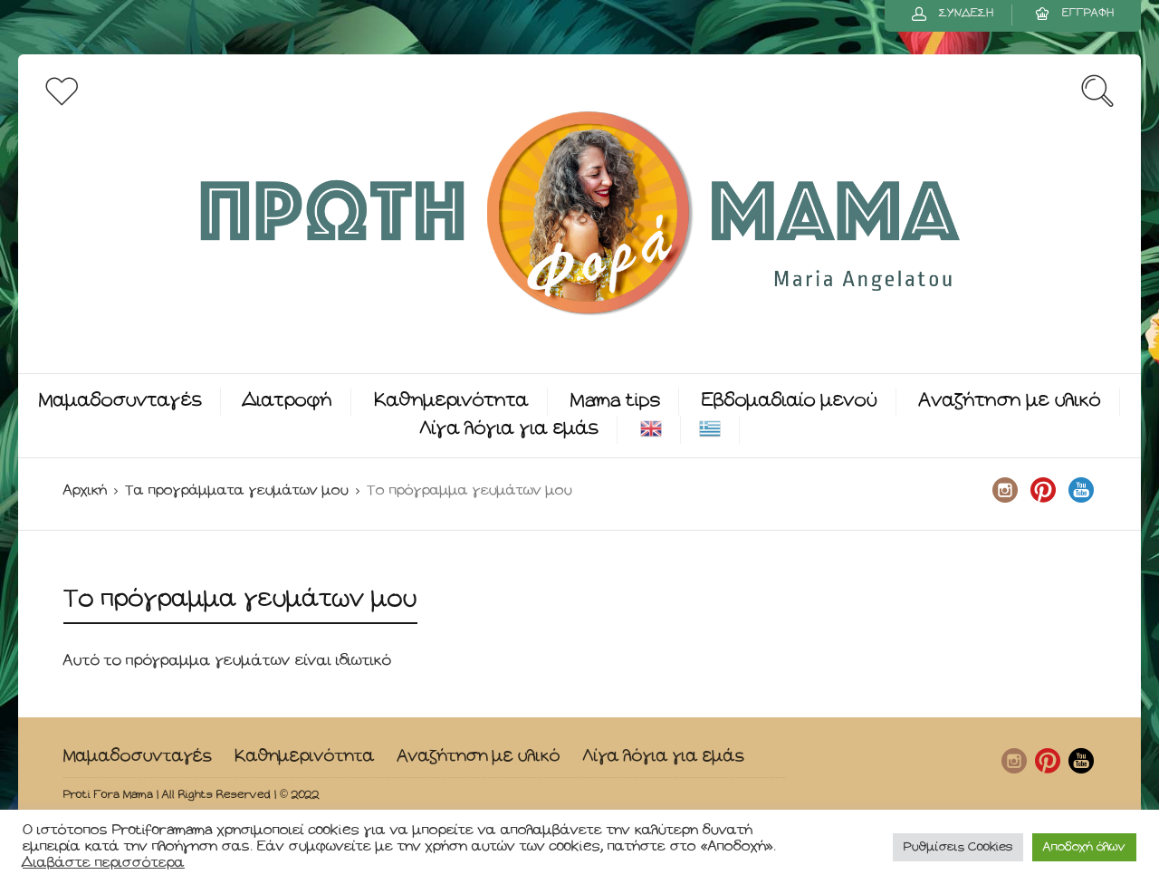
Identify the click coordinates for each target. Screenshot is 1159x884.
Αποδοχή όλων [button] (1084, 847)
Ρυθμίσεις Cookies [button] (958, 847)
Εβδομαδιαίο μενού (789, 400)
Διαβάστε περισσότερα (104, 862)
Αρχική (85, 490)
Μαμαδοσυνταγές (120, 400)
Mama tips (615, 400)
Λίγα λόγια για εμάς (509, 428)
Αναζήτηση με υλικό (1010, 400)
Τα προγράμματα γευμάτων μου (237, 490)
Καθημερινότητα (451, 400)
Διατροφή (288, 400)
